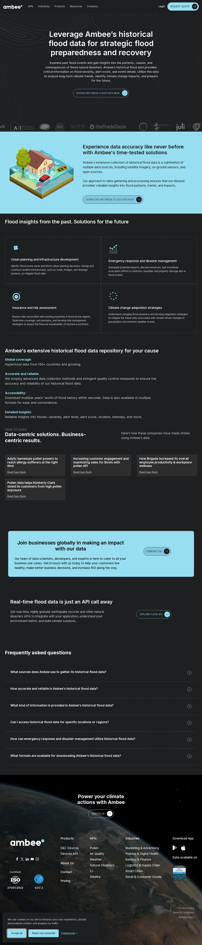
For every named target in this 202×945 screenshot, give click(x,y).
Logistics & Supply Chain (142, 865)
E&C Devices (69, 848)
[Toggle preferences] (69, 933)
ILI (91, 871)
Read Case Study (16, 472)
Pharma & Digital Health (142, 854)
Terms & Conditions (183, 912)
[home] (12, 6)
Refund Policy (186, 917)
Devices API (69, 854)
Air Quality (97, 854)
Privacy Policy (186, 908)
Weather (96, 859)
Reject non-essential (43, 933)
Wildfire (95, 877)
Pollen (94, 848)
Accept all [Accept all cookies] (16, 933)
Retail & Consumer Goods (143, 877)
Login (162, 6)
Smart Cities (134, 871)
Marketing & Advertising (142, 848)
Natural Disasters (102, 865)
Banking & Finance (138, 859)
